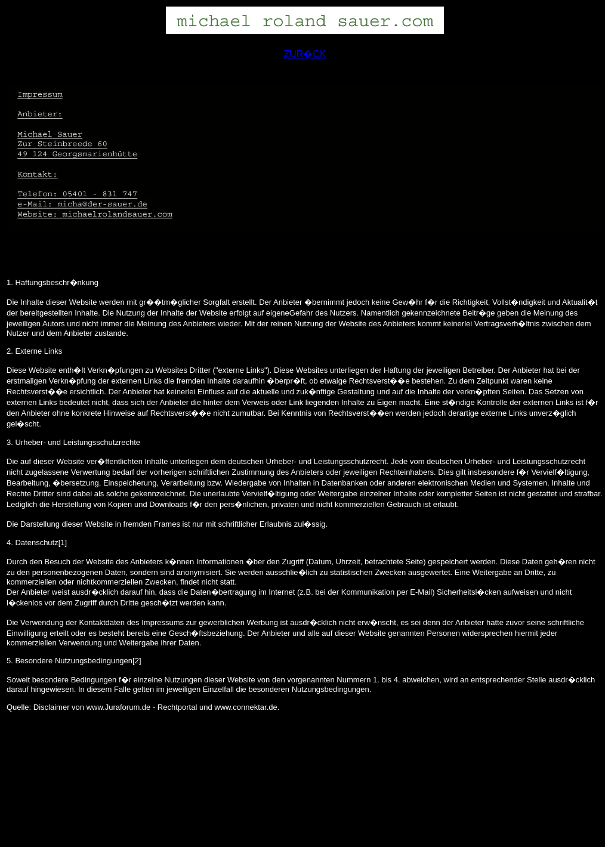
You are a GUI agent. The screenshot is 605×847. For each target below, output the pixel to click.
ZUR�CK (304, 54)
